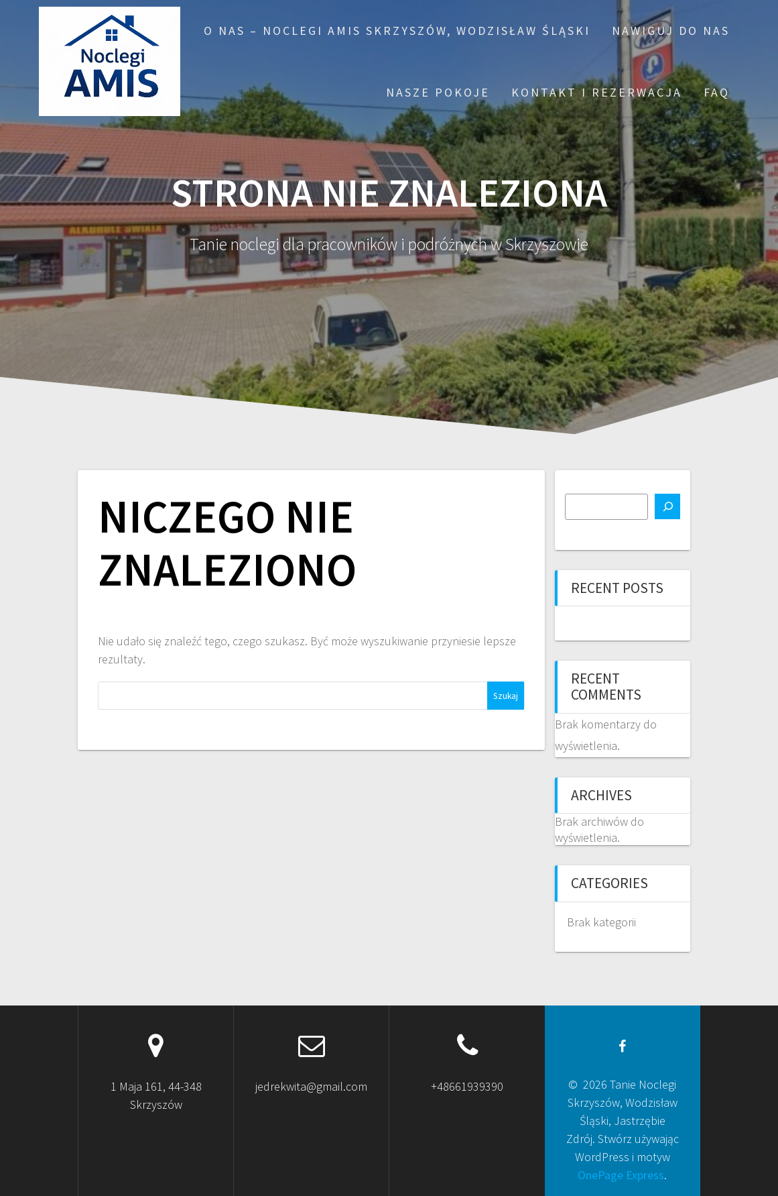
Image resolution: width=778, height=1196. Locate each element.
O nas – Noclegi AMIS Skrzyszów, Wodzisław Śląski (397, 30)
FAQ (717, 92)
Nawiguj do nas (671, 30)
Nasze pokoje (438, 92)
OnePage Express (621, 1175)
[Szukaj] (667, 506)
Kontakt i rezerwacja (596, 92)
